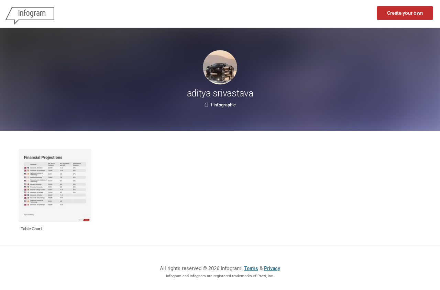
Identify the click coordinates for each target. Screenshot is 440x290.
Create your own (405, 13)
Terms (251, 268)
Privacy (272, 268)
